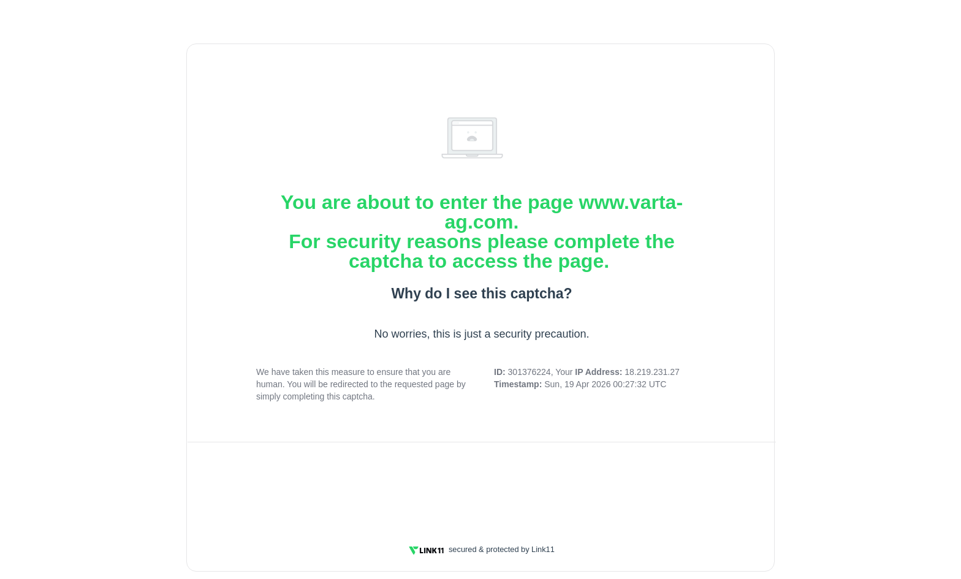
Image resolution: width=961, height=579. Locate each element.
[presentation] (482, 486)
